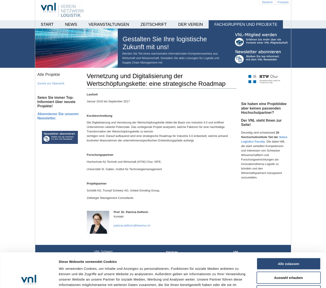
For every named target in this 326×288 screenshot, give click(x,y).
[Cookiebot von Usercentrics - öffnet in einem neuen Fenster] (29, 279)
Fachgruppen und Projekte (245, 24)
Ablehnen (288, 259)
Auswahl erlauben (288, 245)
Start (47, 24)
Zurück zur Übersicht (50, 83)
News (71, 24)
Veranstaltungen (109, 24)
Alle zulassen (288, 231)
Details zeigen (238, 279)
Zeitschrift (153, 24)
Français (283, 2)
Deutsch (267, 2)
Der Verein (190, 24)
